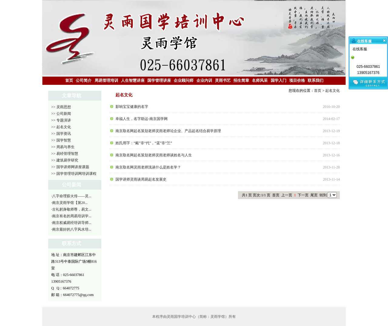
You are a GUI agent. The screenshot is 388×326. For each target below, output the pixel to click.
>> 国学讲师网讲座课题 (70, 167)
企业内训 (204, 80)
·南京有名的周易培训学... (71, 216)
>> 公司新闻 (61, 113)
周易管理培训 (106, 80)
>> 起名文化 (61, 127)
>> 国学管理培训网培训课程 (73, 173)
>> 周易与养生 (63, 147)
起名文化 (332, 90)
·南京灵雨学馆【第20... (69, 203)
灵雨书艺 (223, 80)
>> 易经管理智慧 (64, 153)
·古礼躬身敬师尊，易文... (71, 209)
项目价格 (297, 80)
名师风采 (260, 80)
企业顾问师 (183, 80)
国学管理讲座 (159, 80)
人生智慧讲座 (133, 80)
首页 (69, 80)
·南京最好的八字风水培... (71, 229)
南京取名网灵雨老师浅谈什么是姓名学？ (148, 167)
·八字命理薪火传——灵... (71, 196)
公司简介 (84, 80)
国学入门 (278, 80)
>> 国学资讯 (61, 133)
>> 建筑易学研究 (64, 160)
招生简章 (241, 80)
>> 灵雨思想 (61, 107)
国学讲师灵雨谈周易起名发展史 (140, 179)
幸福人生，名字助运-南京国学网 (141, 119)
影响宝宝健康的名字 (131, 107)
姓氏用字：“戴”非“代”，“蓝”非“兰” (143, 143)
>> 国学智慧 (61, 140)
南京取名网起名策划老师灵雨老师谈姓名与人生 (153, 155)
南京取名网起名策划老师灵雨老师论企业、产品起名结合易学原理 (168, 131)
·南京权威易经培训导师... (71, 223)
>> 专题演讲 (61, 120)
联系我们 (315, 80)
